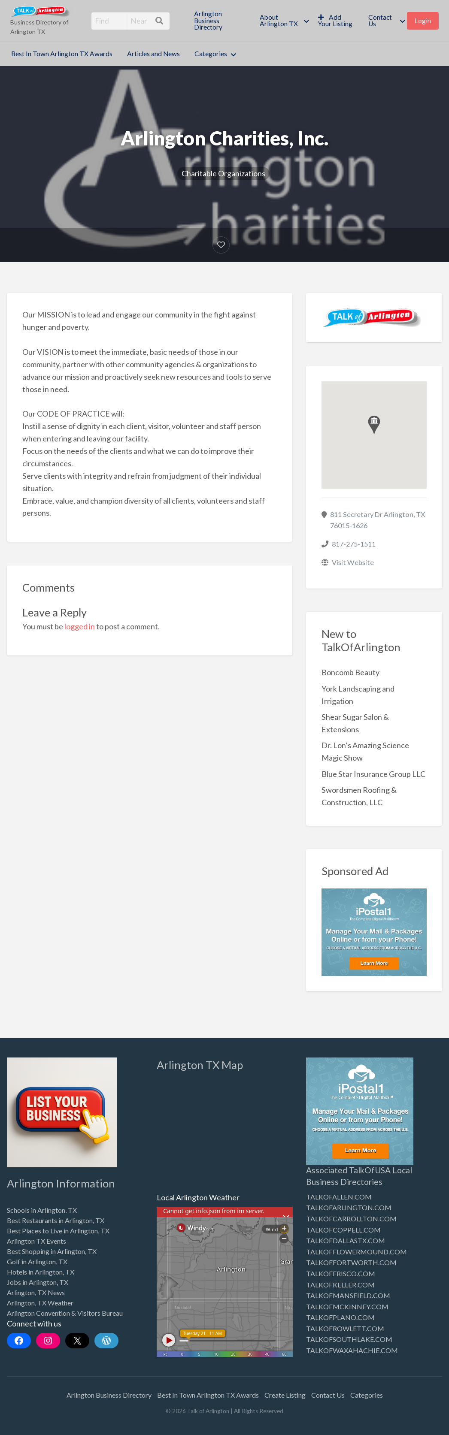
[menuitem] (219, 21)
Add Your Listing (335, 20)
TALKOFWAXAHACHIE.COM (352, 1350)
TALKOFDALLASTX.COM (345, 1240)
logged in (79, 626)
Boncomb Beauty (350, 672)
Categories (210, 53)
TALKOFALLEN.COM (339, 1197)
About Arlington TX (279, 20)
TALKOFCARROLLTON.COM (351, 1218)
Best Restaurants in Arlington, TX (55, 1220)
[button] (374, 425)
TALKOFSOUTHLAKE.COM (349, 1339)
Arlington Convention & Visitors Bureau (65, 1313)
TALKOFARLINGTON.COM (348, 1207)
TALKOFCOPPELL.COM (343, 1230)
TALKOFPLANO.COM (340, 1317)
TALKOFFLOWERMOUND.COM (356, 1252)
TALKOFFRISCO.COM (340, 1273)
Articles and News (153, 53)
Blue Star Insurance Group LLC (373, 774)
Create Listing (285, 1395)
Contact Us (380, 20)
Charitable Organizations (223, 173)
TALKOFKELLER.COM (340, 1285)
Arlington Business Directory (208, 20)
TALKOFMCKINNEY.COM (347, 1306)
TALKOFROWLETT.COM (345, 1328)
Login (423, 20)
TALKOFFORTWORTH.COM (351, 1262)
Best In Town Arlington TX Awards (61, 53)
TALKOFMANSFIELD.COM (348, 1295)
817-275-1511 (354, 544)
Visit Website (353, 562)
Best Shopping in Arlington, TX (52, 1251)
